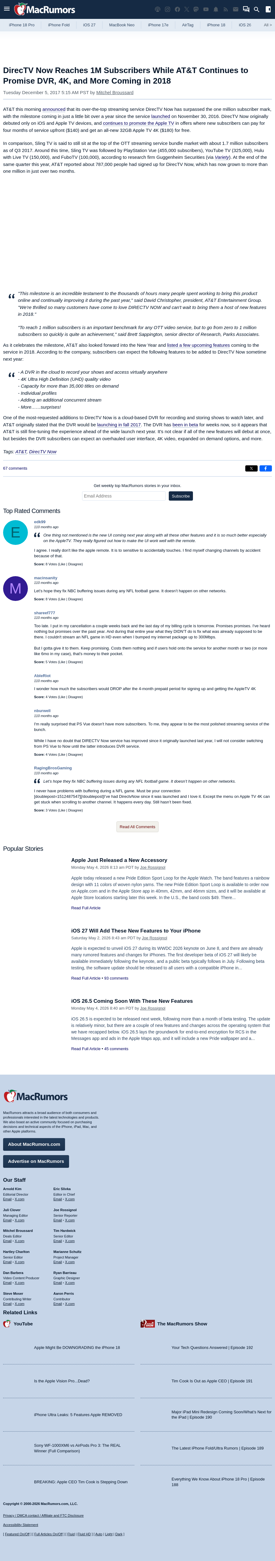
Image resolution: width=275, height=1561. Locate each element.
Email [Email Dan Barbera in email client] (7, 1283)
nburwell (42, 710)
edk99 (40, 522)
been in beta (185, 424)
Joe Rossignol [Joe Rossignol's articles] (65, 1210)
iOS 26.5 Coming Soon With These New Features (132, 1001)
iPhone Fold (58, 25)
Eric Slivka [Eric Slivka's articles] (62, 1189)
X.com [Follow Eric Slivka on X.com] (70, 1199)
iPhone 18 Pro (21, 25)
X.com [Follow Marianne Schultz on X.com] (70, 1262)
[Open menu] (7, 9)
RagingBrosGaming (53, 768)
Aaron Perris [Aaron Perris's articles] (64, 1293)
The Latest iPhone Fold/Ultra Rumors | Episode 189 (218, 1448)
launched (160, 116)
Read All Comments (137, 826)
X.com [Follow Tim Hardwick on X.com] (70, 1241)
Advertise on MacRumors (36, 1161)
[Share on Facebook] (266, 468)
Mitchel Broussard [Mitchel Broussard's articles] (18, 1231)
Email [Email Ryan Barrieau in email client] (58, 1283)
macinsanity (45, 578)
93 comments (116, 978)
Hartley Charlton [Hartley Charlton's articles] (16, 1252)
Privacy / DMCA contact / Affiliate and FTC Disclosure (43, 1515)
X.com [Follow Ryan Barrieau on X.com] (70, 1283)
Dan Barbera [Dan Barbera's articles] (13, 1273)
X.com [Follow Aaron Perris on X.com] (70, 1304)
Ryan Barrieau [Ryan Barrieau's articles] (65, 1273)
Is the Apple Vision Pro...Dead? (62, 1381)
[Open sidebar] (268, 10)
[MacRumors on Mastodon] (196, 9)
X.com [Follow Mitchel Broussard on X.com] (19, 1241)
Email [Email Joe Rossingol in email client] (58, 1220)
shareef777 (44, 613)
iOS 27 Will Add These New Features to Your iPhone (136, 931)
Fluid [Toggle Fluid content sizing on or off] (71, 1534)
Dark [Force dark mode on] (118, 1534)
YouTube (23, 1323)
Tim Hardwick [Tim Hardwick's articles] (65, 1231)
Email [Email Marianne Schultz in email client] (58, 1262)
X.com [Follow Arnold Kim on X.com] (19, 1199)
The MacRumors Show (182, 1323)
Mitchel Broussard (114, 92)
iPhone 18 (216, 25)
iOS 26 (245, 25)
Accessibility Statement (20, 1525)
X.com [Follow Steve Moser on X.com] (19, 1304)
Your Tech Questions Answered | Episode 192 (212, 1347)
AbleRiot (42, 675)
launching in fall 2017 (119, 424)
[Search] (258, 9)
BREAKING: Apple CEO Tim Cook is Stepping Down (81, 1482)
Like (62, 564)
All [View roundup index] (268, 25)
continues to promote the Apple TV (138, 123)
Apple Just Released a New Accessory (119, 860)
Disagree (75, 564)
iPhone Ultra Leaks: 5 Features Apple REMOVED (78, 1414)
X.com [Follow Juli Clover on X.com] (19, 1220)
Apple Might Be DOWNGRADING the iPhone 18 (77, 1347)
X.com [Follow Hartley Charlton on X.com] (19, 1262)
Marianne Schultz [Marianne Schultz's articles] (67, 1252)
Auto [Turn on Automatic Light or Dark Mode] (99, 1534)
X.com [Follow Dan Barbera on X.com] (19, 1283)
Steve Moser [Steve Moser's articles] (13, 1293)
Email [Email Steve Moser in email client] (7, 1304)
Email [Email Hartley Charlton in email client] (7, 1262)
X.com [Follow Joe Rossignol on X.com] (70, 1220)
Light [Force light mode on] (108, 1534)
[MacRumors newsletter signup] (236, 9)
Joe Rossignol (152, 867)
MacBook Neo (122, 25)
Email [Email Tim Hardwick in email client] (58, 1241)
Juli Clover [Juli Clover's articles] (11, 1210)
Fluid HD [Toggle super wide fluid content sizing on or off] (84, 1534)
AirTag (188, 25)
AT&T (21, 451)
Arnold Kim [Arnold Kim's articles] (12, 1189)
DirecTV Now (42, 451)
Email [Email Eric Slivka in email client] (58, 1199)
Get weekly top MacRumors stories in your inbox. (137, 485)
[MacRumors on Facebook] (177, 9)
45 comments (116, 1048)
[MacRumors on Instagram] (167, 9)
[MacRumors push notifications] (216, 9)
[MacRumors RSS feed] (226, 9)
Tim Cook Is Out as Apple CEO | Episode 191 (212, 1381)
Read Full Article (86, 908)
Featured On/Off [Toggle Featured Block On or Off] (17, 1534)
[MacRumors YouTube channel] (206, 9)
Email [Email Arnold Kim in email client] (7, 1199)
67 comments (15, 468)
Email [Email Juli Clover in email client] (7, 1220)
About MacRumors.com (34, 1144)
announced (53, 109)
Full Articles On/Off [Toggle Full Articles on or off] (48, 1534)
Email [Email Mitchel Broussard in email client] (7, 1241)
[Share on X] (251, 468)
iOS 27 (89, 25)
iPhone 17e (158, 25)
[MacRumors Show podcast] (158, 9)
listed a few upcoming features (198, 345)
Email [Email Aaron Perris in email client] (58, 1304)
